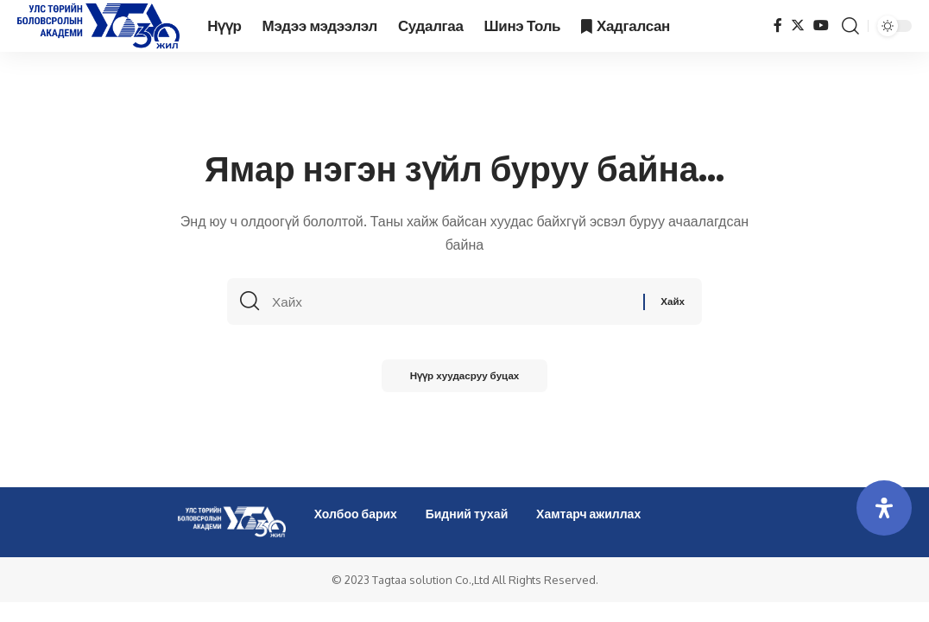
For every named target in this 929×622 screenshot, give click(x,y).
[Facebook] (778, 25)
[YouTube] (821, 25)
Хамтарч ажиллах (588, 513)
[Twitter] (798, 25)
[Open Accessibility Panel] (884, 508)
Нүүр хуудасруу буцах (464, 379)
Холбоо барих (355, 513)
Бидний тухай (467, 513)
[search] (850, 26)
